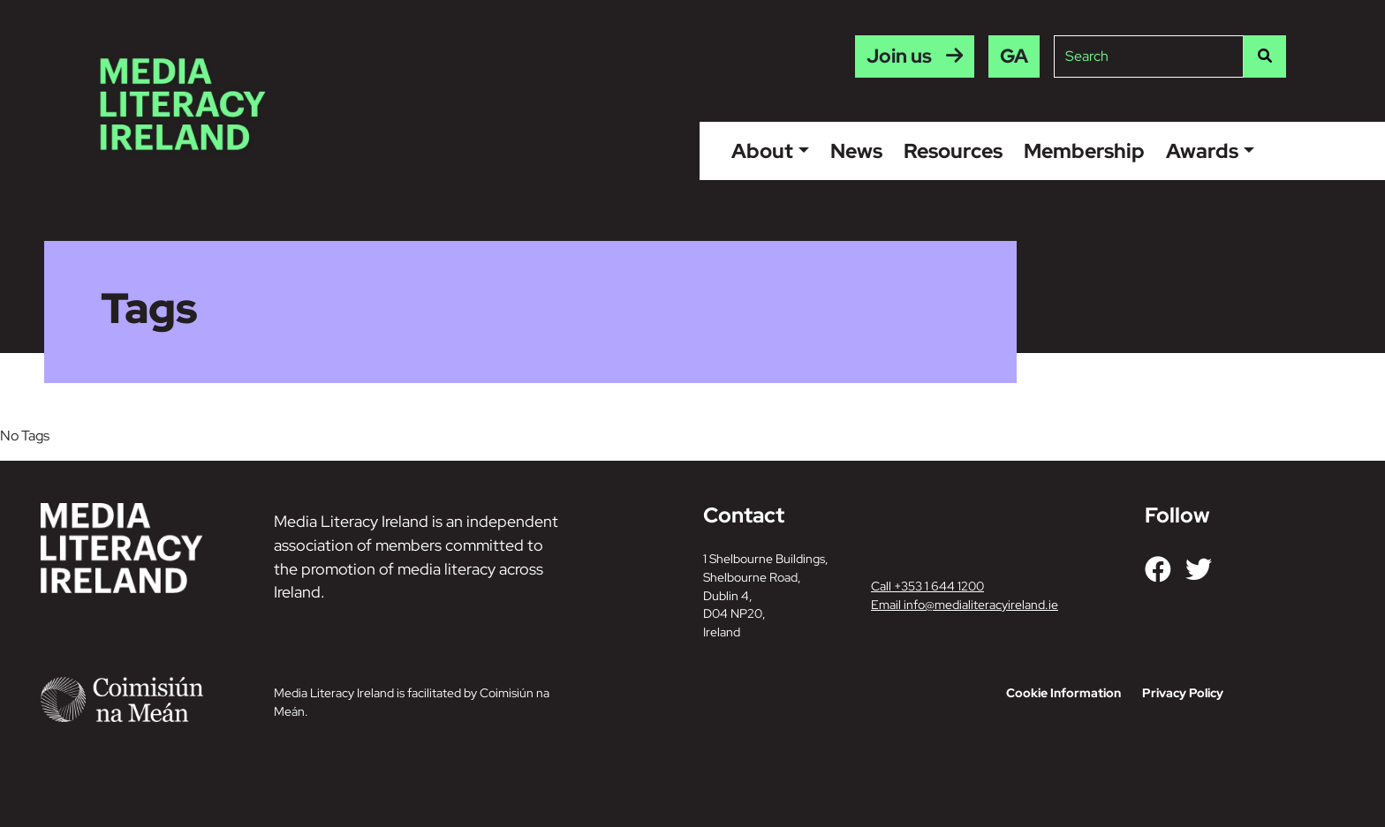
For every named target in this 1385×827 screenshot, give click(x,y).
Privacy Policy (1182, 693)
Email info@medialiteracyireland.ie (964, 605)
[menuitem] (1014, 56)
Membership (1084, 151)
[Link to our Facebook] (1158, 569)
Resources (953, 151)
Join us (899, 56)
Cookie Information (1063, 693)
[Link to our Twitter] (1198, 569)
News (856, 151)
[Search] (1265, 56)
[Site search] (1149, 56)
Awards (1202, 151)
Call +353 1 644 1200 (927, 586)
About (762, 151)
